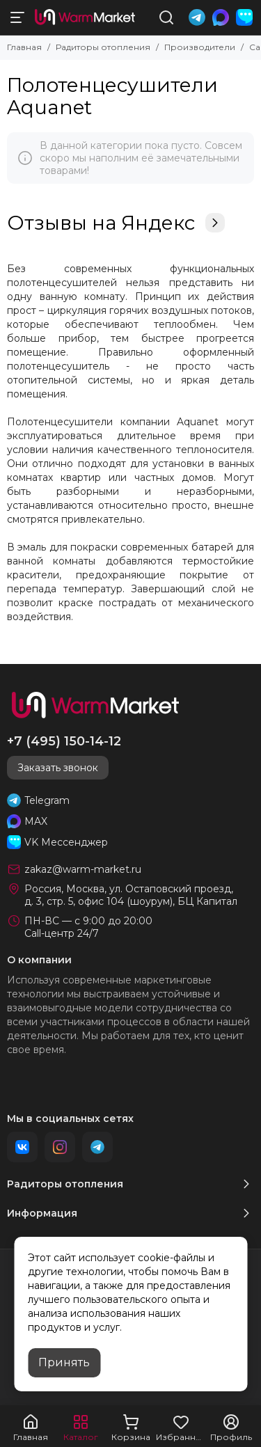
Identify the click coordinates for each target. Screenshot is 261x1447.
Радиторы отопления (103, 47)
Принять (64, 1362)
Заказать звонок (57, 767)
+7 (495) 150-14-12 (64, 741)
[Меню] (17, 17)
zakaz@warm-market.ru (82, 869)
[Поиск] (166, 17)
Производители (199, 47)
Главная (24, 47)
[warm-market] (85, 17)
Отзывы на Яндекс (116, 223)
